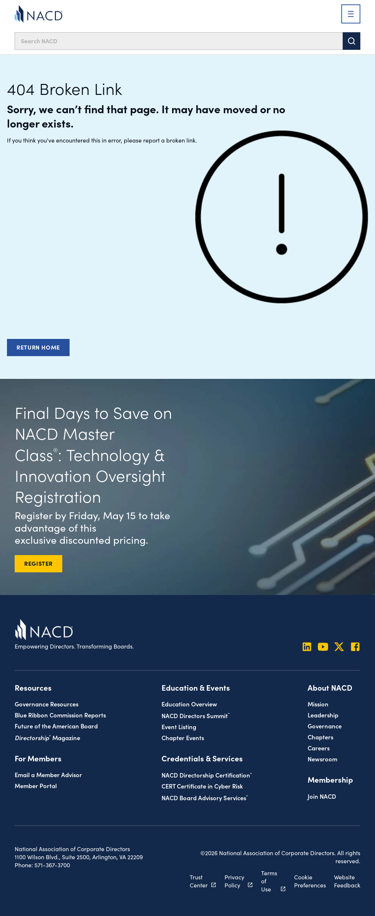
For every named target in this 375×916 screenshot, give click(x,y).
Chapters (320, 736)
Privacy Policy (234, 881)
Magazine (47, 737)
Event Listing (178, 726)
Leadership (323, 714)
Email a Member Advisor (48, 774)
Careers (319, 747)
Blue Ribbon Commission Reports (60, 714)
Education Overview (189, 703)
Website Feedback (347, 881)
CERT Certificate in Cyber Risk (202, 786)
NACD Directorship (206, 775)
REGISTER (38, 563)
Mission (318, 703)
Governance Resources (46, 703)
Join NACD (322, 796)
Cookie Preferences (310, 881)
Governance (325, 725)
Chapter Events (182, 737)
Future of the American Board (56, 725)
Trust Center (199, 881)
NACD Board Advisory (204, 797)
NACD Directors (195, 715)
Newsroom (322, 758)
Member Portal (36, 785)
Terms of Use (269, 881)
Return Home (38, 347)
